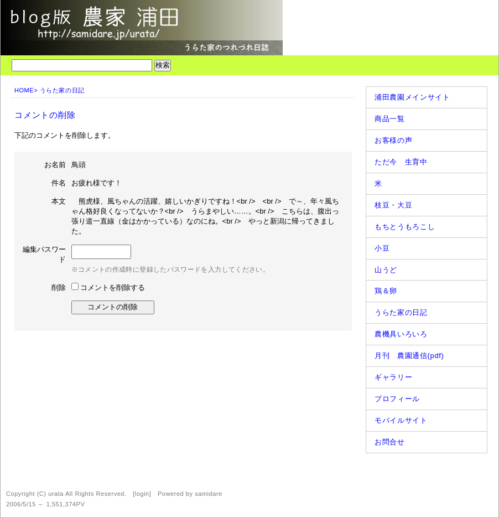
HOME (24, 90)
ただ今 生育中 (401, 162)
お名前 (55, 164)
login (142, 493)
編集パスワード (44, 254)
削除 (58, 287)
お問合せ (390, 442)
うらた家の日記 (62, 90)
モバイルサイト (401, 420)
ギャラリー (393, 377)
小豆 (382, 248)
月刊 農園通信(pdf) (409, 355)
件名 (58, 183)
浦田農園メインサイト (412, 97)
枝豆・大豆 (393, 205)
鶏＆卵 (386, 291)
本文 (58, 201)
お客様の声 (393, 140)
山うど (386, 270)
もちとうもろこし (405, 226)
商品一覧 (390, 119)
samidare (208, 493)
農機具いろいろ (401, 334)
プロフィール (397, 399)
